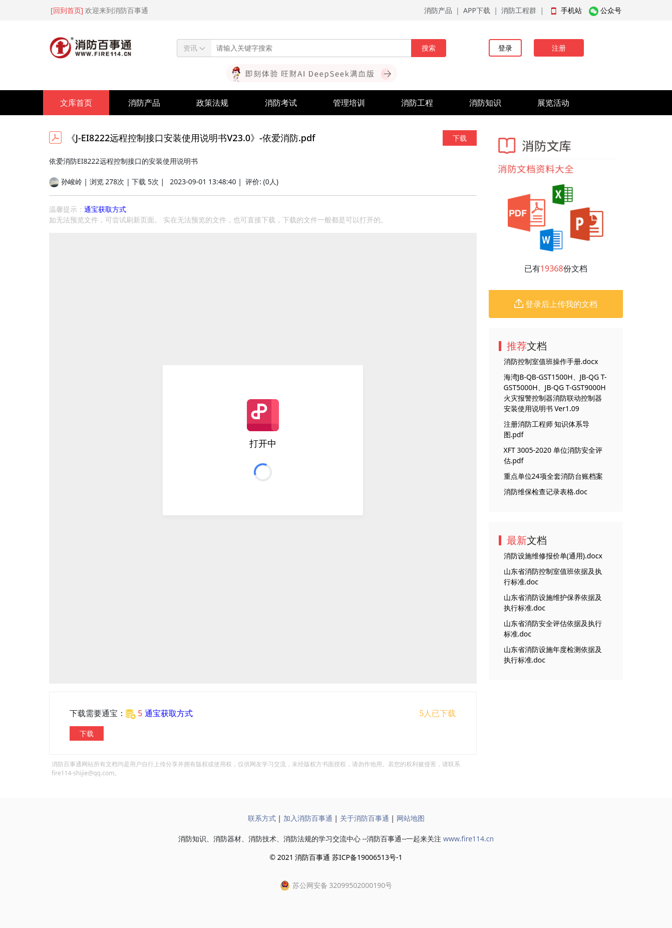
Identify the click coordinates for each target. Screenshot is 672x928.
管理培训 (349, 102)
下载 (460, 138)
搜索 (429, 48)
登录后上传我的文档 (555, 304)
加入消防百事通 (307, 818)
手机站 (571, 10)
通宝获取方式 (105, 209)
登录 (505, 48)
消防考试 (281, 102)
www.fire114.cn (468, 838)
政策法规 (212, 102)
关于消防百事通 (364, 818)
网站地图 (411, 818)
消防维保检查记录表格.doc (546, 491)
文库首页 (76, 102)
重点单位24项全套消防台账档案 (553, 476)
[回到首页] (67, 10)
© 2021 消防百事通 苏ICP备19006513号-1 (335, 857)
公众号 (610, 10)
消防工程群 (518, 10)
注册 (559, 48)
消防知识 (485, 102)
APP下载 (476, 10)
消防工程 (417, 102)
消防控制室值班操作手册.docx (551, 361)
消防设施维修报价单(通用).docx (553, 555)
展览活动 (553, 102)
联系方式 (262, 818)
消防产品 (438, 10)
